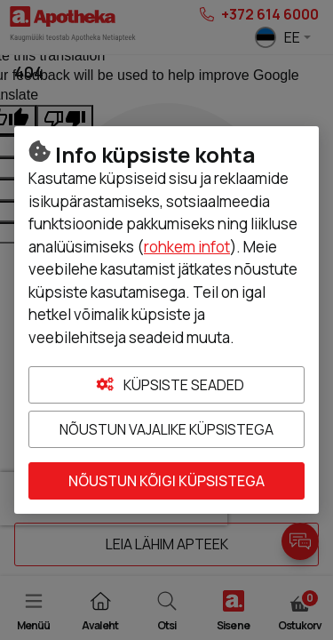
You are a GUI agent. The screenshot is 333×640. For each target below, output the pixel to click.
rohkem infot (187, 246)
